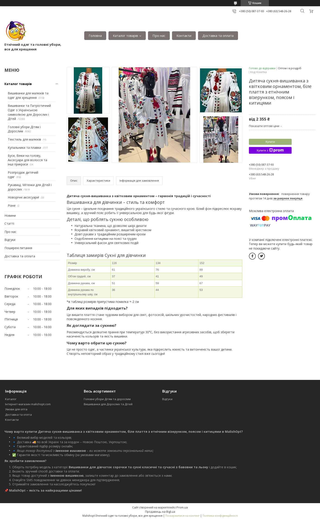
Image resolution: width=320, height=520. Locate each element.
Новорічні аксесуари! (23, 197)
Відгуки (9, 240)
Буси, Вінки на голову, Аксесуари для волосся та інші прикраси (27, 159)
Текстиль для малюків (24, 139)
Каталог (10, 399)
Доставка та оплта (18, 415)
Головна (95, 35)
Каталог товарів (125, 35)
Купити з (270, 150)
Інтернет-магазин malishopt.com (28, 404)
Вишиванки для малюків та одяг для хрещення (28, 95)
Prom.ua (182, 507)
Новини (10, 215)
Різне (12, 205)
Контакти (183, 35)
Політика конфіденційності (220, 516)
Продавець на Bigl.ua (160, 512)
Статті (9, 223)
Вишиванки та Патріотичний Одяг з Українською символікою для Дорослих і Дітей (29, 112)
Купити (270, 141)
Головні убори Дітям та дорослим (107, 399)
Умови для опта (16, 409)
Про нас (158, 35)
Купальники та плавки (24, 147)
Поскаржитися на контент (182, 516)
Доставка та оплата (218, 35)
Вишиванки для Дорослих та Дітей (108, 404)
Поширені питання (18, 248)
